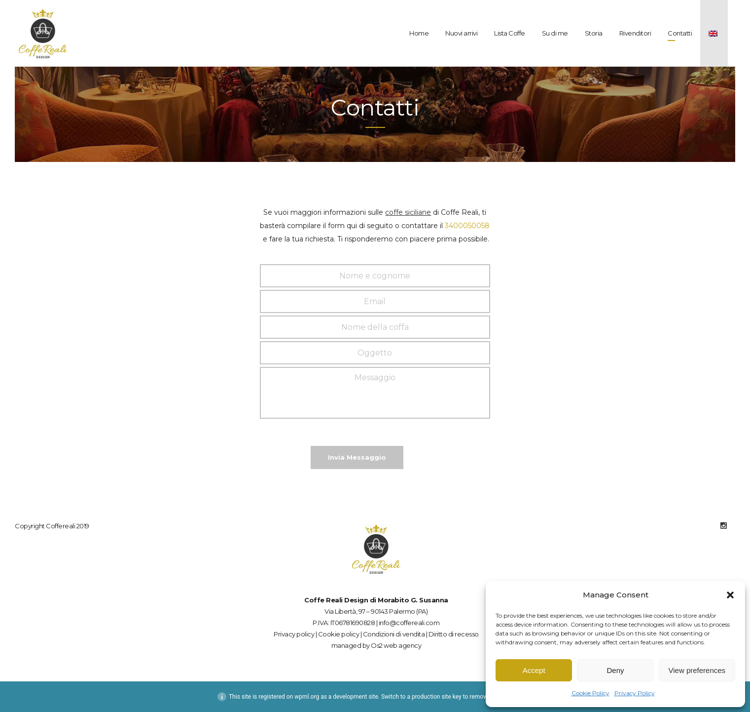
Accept (534, 670)
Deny (615, 670)
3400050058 (467, 225)
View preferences (697, 670)
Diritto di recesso (454, 634)
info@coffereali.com (409, 623)
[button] (730, 595)
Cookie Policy (590, 693)
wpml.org (306, 696)
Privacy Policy (634, 693)
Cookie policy (338, 634)
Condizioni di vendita (394, 634)
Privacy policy (294, 634)
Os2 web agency (396, 645)
